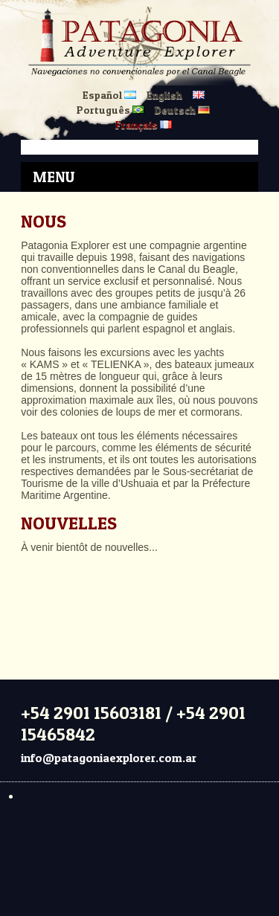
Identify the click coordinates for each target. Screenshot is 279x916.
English (164, 94)
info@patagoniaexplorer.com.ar (108, 757)
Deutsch (182, 109)
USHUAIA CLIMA (139, 609)
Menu (53, 177)
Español (109, 94)
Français (143, 124)
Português (110, 109)
